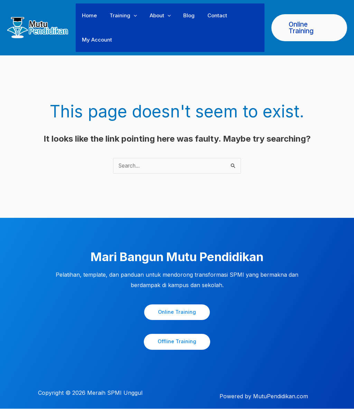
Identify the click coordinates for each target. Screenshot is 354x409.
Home (88, 15)
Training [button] (119, 15)
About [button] (154, 15)
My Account (96, 39)
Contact (207, 15)
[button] (130, 15)
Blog (181, 15)
